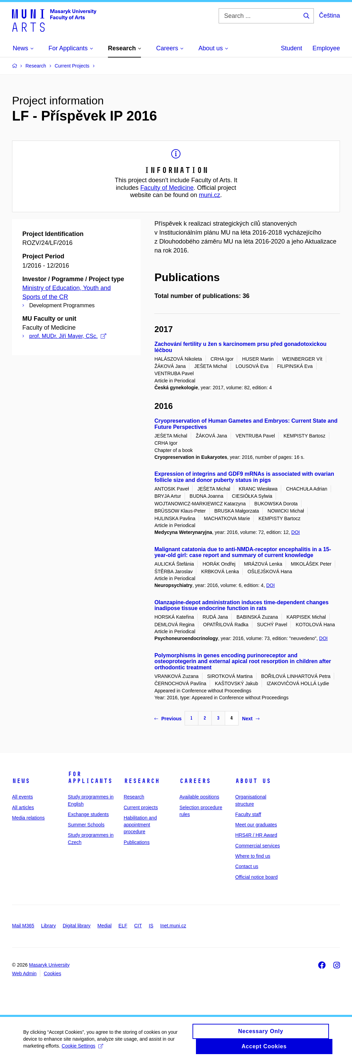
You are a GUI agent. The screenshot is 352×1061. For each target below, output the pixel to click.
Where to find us (252, 856)
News (21, 781)
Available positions (199, 797)
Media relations (28, 818)
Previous (168, 718)
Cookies (52, 973)
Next (250, 718)
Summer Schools (86, 824)
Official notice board (256, 877)
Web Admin (24, 973)
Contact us (246, 866)
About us (253, 781)
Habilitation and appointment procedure (140, 825)
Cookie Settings (83, 1049)
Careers (195, 781)
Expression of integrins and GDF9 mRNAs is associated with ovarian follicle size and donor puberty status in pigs (244, 477)
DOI (295, 532)
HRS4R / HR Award (256, 835)
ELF (123, 925)
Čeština (329, 15)
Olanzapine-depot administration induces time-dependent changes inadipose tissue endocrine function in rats (241, 605)
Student (291, 48)
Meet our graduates (256, 824)
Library (48, 925)
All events (22, 797)
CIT (138, 925)
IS (151, 925)
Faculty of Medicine (167, 187)
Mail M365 (23, 925)
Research (142, 781)
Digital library (76, 925)
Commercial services (257, 845)
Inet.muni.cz (173, 925)
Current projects (141, 807)
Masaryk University (49, 965)
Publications (137, 842)
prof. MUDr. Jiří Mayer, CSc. (67, 336)
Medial (104, 925)
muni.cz (209, 195)
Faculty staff (248, 814)
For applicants (90, 777)
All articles (23, 807)
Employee (326, 48)
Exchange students (88, 814)
